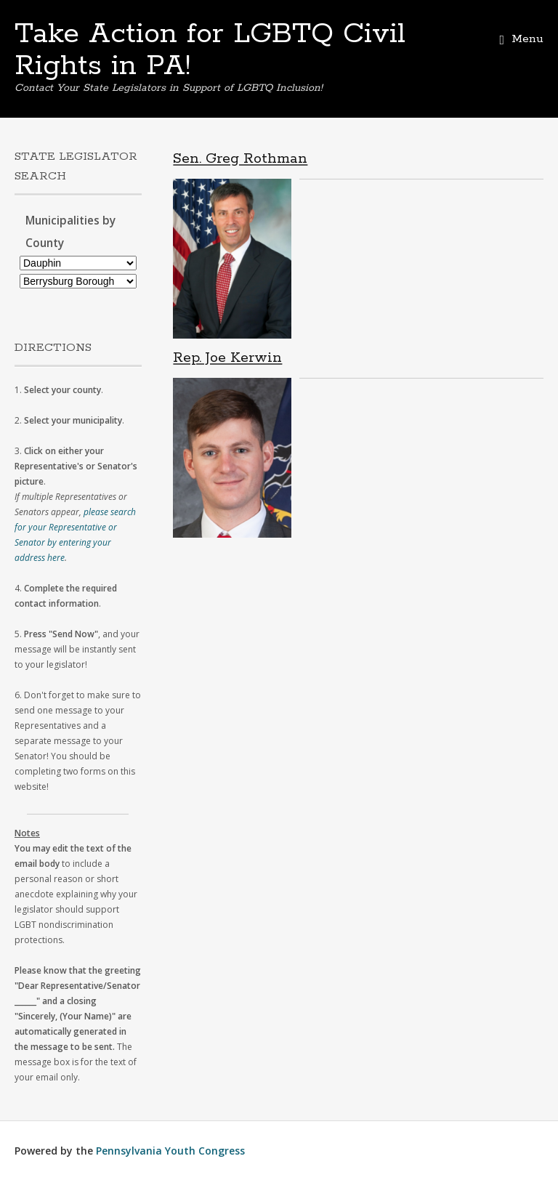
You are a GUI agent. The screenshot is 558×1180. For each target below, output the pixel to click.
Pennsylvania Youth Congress (170, 1150)
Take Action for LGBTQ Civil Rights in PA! (210, 50)
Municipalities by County (70, 232)
